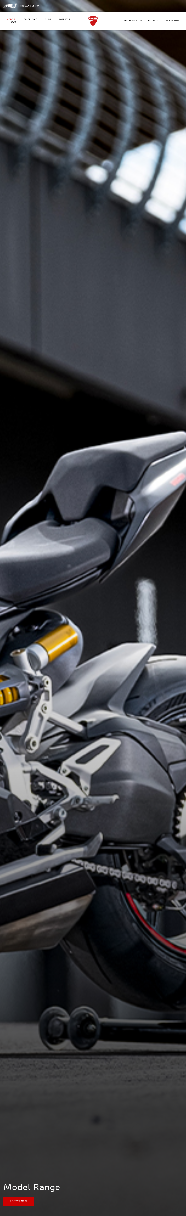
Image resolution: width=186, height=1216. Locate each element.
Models (11, 20)
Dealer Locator (132, 21)
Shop (48, 20)
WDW (13, 22)
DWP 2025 (64, 20)
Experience (30, 20)
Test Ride (152, 21)
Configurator (171, 21)
